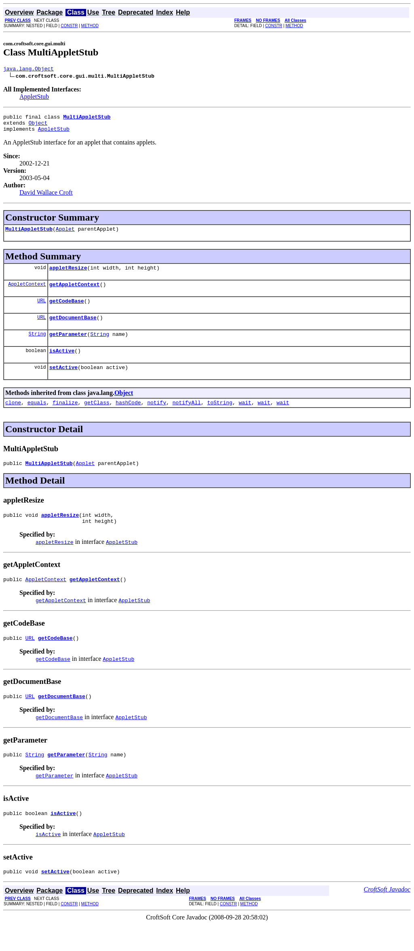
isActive (61, 363)
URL (41, 310)
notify (156, 418)
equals (36, 418)
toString (219, 418)
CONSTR (69, 25)
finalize (65, 418)
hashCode (128, 418)
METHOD (90, 25)
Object (37, 126)
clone (13, 418)
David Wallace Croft (46, 197)
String (37, 345)
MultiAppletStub (29, 234)
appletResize (68, 274)
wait (245, 418)
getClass (96, 418)
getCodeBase (66, 310)
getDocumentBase (73, 328)
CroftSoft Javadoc (387, 916)
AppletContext (27, 292)
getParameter (68, 346)
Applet (65, 234)
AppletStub (34, 97)
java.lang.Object (28, 69)
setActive (63, 381)
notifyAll (187, 418)
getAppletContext (74, 292)
